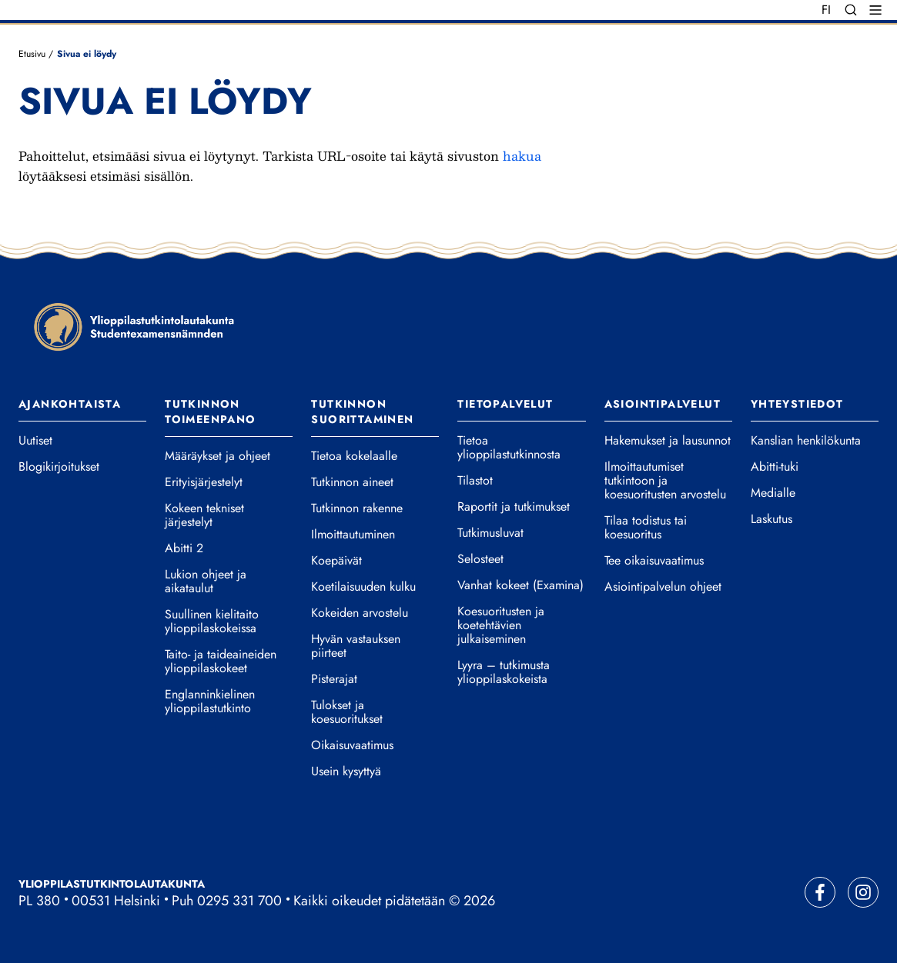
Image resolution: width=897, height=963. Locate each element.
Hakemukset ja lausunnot (667, 441)
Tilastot (475, 481)
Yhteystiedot (797, 404)
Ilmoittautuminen (353, 534)
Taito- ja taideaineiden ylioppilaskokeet (220, 661)
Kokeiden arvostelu (359, 613)
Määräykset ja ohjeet (217, 456)
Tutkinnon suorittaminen (362, 411)
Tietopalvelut (505, 404)
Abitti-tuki (774, 467)
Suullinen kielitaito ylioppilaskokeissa (212, 621)
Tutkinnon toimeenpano (210, 411)
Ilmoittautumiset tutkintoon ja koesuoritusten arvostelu (665, 480)
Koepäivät (336, 561)
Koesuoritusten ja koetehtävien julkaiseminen (500, 625)
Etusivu (31, 54)
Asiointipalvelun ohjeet (662, 587)
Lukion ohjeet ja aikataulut (205, 581)
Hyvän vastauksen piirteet (355, 646)
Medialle (773, 493)
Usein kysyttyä (346, 771)
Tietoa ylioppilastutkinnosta (509, 448)
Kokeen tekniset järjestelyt (204, 515)
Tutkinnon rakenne (357, 508)
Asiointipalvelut (662, 404)
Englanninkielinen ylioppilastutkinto (210, 701)
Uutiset (35, 441)
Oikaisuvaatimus (352, 745)
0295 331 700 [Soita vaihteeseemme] (239, 901)
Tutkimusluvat (490, 533)
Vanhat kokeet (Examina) (520, 585)
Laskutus (771, 519)
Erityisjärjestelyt (204, 482)
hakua (522, 155)
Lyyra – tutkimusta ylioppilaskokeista (503, 672)
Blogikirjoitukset (58, 467)
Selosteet (480, 559)
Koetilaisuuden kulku (363, 587)
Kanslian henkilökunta (806, 441)
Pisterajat (334, 679)
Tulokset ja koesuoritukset (347, 712)
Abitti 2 (184, 548)
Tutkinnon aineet (352, 482)
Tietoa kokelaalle (354, 456)
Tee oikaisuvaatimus (654, 561)
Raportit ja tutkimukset (513, 507)
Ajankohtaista (69, 404)
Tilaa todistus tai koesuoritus (645, 527)
